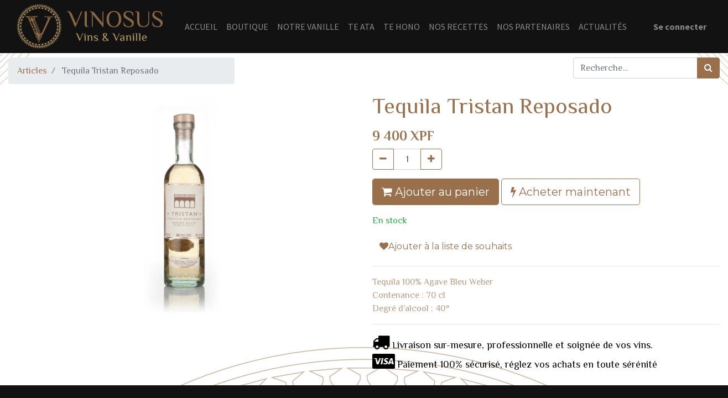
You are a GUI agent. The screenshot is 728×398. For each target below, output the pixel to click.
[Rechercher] (708, 67)
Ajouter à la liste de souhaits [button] (445, 246)
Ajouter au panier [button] (436, 191)
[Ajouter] (431, 159)
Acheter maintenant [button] (571, 191)
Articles (32, 71)
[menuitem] (201, 26)
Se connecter (679, 26)
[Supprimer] (383, 159)
